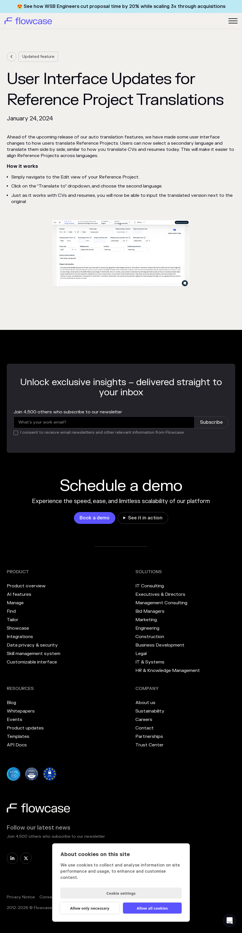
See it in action (145, 518)
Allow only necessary (89, 908)
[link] (11, 56)
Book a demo (94, 518)
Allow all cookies (152, 908)
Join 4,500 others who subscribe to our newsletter (68, 412)
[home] (28, 20)
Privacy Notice (21, 897)
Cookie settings (120, 893)
